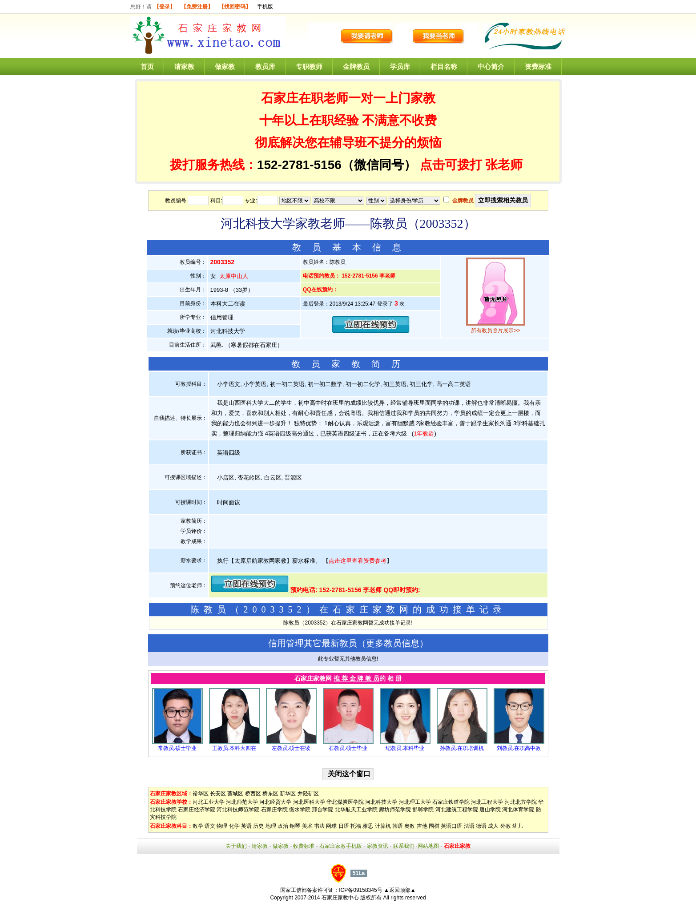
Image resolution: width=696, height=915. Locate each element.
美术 (307, 826)
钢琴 (295, 826)
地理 (271, 826)
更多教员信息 (392, 643)
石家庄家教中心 (340, 898)
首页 (147, 66)
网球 (331, 826)
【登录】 (164, 7)
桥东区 (270, 793)
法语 (469, 826)
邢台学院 (322, 809)
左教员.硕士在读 (291, 748)
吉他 (422, 826)
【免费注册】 (197, 7)
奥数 (409, 826)
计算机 (383, 826)
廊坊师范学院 (395, 809)
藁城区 (235, 793)
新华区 (288, 793)
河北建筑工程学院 (456, 809)
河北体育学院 (518, 809)
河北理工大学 (415, 802)
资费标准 (538, 66)
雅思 (367, 826)
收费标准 (303, 846)
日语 (343, 826)
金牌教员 (356, 66)
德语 (481, 826)
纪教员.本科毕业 (405, 748)
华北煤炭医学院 (345, 802)
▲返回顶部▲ (400, 890)
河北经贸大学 (275, 802)
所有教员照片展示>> (495, 330)
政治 (283, 826)
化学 (234, 826)
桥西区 (253, 793)
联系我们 (403, 846)
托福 (355, 826)
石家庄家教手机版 (340, 846)
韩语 (397, 826)
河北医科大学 (309, 802)
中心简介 (491, 66)
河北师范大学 (242, 802)
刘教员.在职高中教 (519, 748)
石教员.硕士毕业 (348, 748)
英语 (246, 826)
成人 (493, 826)
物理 (222, 826)
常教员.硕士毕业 (177, 748)
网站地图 (428, 846)
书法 (319, 826)
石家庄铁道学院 (451, 802)
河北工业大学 (209, 802)
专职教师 (309, 66)
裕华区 (201, 793)
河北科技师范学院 (238, 809)
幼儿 (517, 826)
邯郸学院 (423, 809)
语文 (210, 826)
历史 (258, 826)
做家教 (225, 66)
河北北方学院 (521, 802)
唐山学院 (490, 809)
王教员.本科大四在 (234, 748)
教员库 (265, 66)
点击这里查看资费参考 (357, 560)
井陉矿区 (308, 793)
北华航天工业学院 (356, 809)
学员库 (400, 66)
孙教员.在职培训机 (462, 748)
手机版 (265, 7)
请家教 (184, 66)
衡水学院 (299, 809)
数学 (198, 826)
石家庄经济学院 (196, 809)
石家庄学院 (274, 809)
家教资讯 (377, 846)
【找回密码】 (235, 7)
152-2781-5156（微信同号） (338, 165)
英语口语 (451, 826)
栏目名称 (443, 66)
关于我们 (236, 846)
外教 (505, 826)
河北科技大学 (381, 802)
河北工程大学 (487, 802)
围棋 (434, 826)
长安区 (218, 793)
